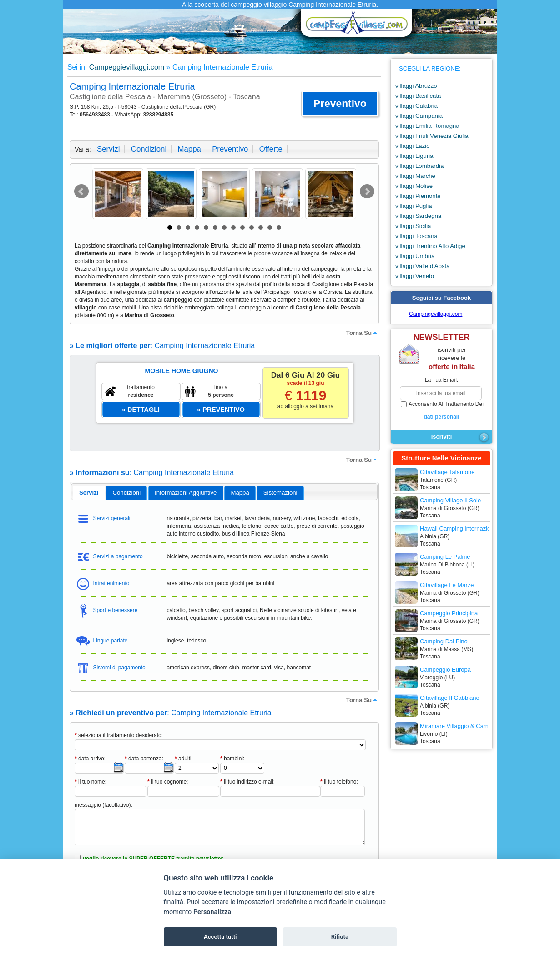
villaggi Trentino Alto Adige (430, 246)
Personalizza (212, 912)
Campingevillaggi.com (435, 314)
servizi (108, 149)
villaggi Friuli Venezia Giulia (432, 135)
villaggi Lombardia (419, 165)
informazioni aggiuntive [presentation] (186, 492)
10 (251, 227)
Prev (81, 191)
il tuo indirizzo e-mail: (247, 782)
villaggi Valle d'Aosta (422, 266)
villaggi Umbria (414, 256)
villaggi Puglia (413, 205)
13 (279, 227)
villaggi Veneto (414, 276)
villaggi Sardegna (418, 215)
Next (367, 191)
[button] (340, 103)
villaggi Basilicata (418, 95)
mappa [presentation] (240, 492)
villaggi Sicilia (413, 226)
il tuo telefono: (339, 782)
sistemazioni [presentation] (280, 492)
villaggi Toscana (416, 236)
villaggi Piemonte (418, 195)
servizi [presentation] (89, 492)
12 (269, 227)
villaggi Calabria (416, 105)
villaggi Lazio (412, 145)
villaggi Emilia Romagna (427, 125)
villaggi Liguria (414, 155)
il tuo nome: (90, 782)
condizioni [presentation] (127, 492)
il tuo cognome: (167, 782)
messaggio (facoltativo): (103, 805)
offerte (271, 149)
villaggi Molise (414, 185)
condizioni (148, 149)
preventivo (230, 149)
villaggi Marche (415, 175)
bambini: (232, 758)
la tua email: (441, 380)
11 (260, 227)
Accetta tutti (220, 936)
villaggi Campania (419, 115)
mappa (189, 149)
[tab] (89, 493)
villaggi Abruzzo (416, 85)
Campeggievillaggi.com (126, 67)
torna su (362, 332)
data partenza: (144, 758)
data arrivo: (90, 758)
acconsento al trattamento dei (441, 411)
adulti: (184, 758)
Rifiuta (339, 936)
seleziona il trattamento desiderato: (119, 735)
